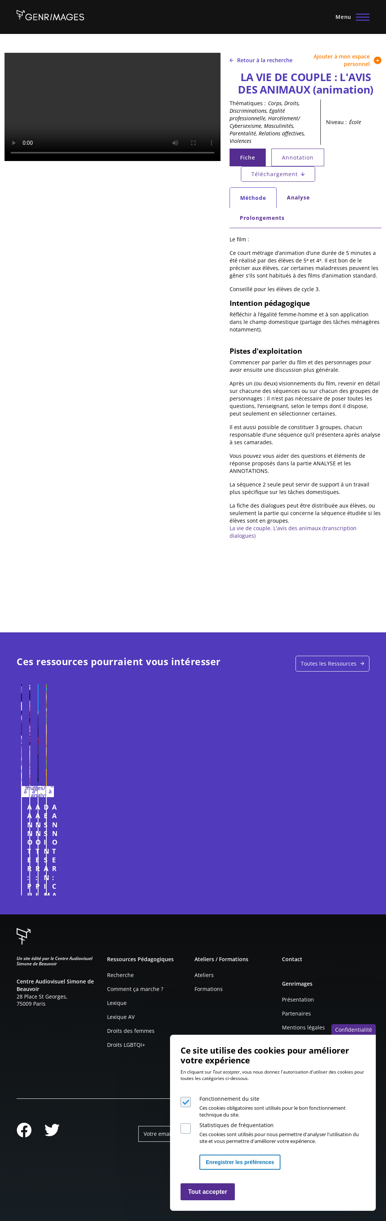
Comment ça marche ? (135, 988)
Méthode (258, 199)
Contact (292, 959)
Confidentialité (353, 1029)
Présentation (298, 999)
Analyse (298, 197)
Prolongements (262, 217)
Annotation (298, 157)
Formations (209, 988)
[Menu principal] (350, 17)
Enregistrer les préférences (240, 1162)
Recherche (120, 975)
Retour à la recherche (261, 60)
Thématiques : (248, 103)
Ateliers (204, 975)
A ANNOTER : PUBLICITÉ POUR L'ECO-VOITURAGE (57, 815)
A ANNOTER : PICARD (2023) (138, 811)
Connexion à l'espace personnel (90, 886)
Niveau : (336, 122)
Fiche (252, 159)
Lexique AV (121, 1016)
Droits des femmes (131, 1030)
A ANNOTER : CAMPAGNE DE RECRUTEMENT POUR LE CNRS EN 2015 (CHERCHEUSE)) (324, 824)
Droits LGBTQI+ (126, 1044)
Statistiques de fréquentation (236, 1125)
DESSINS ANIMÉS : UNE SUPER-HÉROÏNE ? (233, 815)
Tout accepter (207, 1192)
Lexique (117, 1002)
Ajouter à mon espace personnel (347, 60)
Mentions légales (303, 1027)
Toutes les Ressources (329, 663)
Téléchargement (274, 174)
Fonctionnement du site (229, 1098)
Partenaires (296, 1013)
